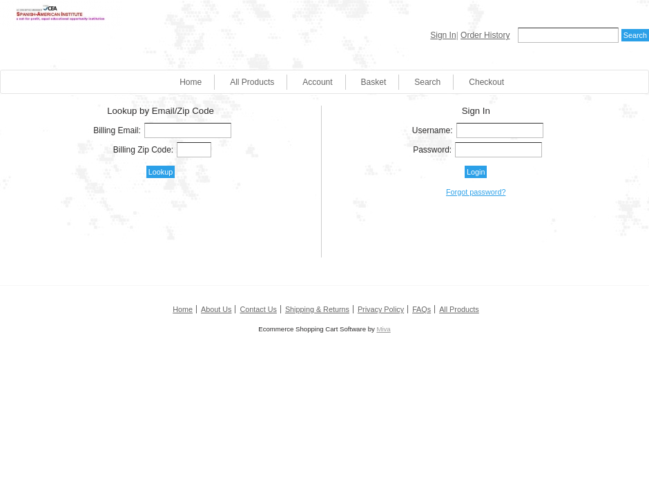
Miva (383, 329)
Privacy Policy (381, 309)
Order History (485, 35)
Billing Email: (117, 130)
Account (317, 82)
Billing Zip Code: (143, 150)
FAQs (421, 309)
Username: (432, 130)
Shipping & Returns (317, 309)
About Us (216, 309)
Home (191, 82)
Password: (432, 150)
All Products (252, 82)
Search (427, 82)
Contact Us (258, 309)
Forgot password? (475, 192)
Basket (374, 82)
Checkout (486, 82)
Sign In (443, 35)
